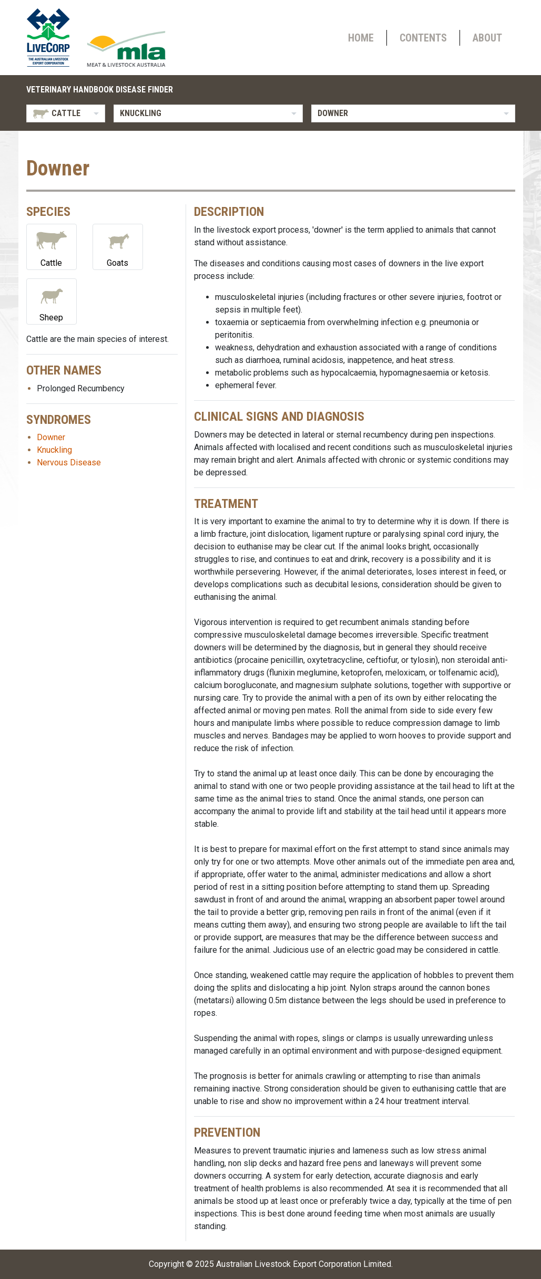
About (487, 38)
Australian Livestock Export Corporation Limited (303, 1264)
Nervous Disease (69, 462)
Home (361, 38)
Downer (51, 437)
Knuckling (54, 450)
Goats (117, 246)
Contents (423, 38)
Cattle (51, 246)
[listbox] (65, 113)
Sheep (51, 301)
